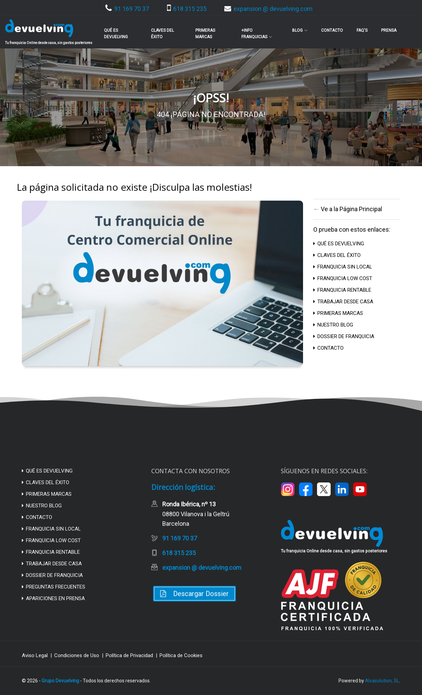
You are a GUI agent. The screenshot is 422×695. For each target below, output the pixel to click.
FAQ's (362, 30)
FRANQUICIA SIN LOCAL (342, 267)
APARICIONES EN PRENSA (53, 598)
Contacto (332, 30)
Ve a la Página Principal (351, 209)
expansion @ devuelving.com (268, 8)
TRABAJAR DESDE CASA (343, 302)
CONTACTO (328, 348)
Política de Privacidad (129, 655)
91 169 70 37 (127, 8)
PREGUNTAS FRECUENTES (53, 587)
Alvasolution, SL (382, 680)
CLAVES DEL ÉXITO (337, 255)
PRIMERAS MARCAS (338, 313)
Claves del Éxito (162, 33)
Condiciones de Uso (76, 655)
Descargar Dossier (194, 594)
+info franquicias (256, 33)
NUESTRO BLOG (333, 325)
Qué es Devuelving (116, 33)
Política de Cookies (181, 655)
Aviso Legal (35, 655)
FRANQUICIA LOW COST (342, 278)
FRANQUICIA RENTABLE (342, 290)
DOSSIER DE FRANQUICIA (343, 336)
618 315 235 (187, 8)
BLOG (299, 30)
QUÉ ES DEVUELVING (338, 244)
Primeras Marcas (205, 33)
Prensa (388, 30)
